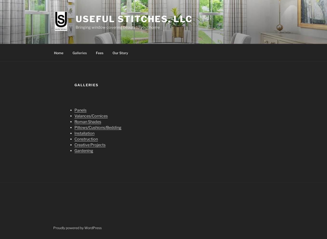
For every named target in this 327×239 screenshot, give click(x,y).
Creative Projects (90, 145)
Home (58, 53)
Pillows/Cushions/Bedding (97, 127)
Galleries (80, 53)
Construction (86, 139)
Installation (84, 133)
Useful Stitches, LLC (134, 19)
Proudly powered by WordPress (77, 228)
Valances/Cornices (91, 116)
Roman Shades (87, 122)
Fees (99, 53)
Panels (80, 110)
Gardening (83, 150)
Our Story (120, 53)
